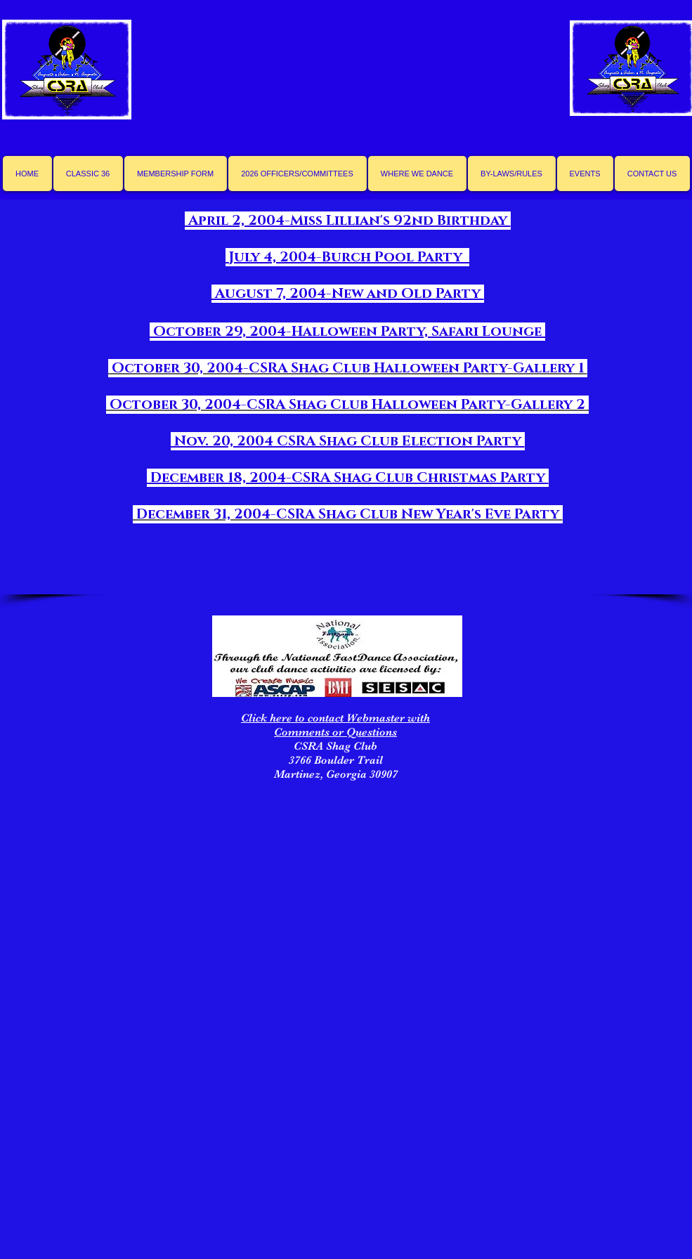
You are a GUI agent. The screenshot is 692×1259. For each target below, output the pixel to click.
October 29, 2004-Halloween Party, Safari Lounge (347, 331)
